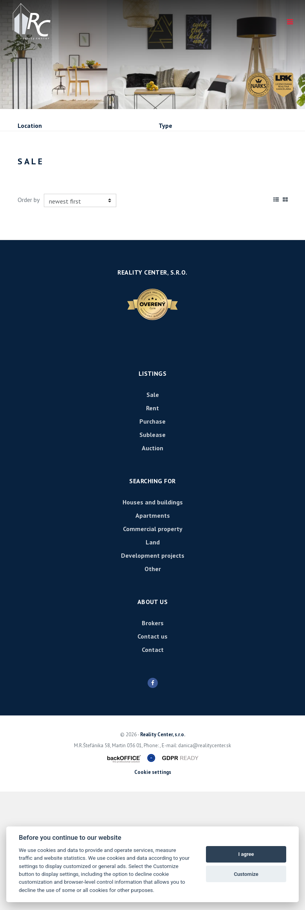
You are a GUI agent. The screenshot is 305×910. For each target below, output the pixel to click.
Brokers (153, 741)
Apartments (152, 634)
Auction (152, 566)
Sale (39, 201)
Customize (246, 874)
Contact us (152, 755)
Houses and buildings (153, 620)
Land (153, 660)
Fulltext (29, 159)
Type (165, 125)
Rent (77, 201)
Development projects (152, 674)
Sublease (172, 201)
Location (30, 125)
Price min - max (180, 159)
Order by (29, 318)
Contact (153, 768)
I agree (246, 854)
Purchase (122, 201)
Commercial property (152, 647)
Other (152, 687)
